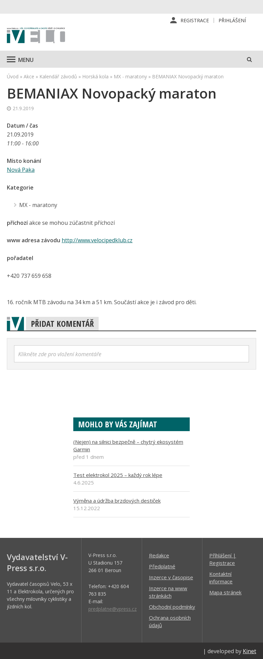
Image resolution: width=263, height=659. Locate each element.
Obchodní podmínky (172, 605)
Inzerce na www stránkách (168, 591)
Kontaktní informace (221, 576)
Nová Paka (21, 169)
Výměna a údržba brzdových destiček (117, 499)
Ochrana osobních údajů (170, 620)
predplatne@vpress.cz (112, 608)
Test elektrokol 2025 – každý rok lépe (117, 473)
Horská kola (95, 76)
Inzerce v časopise (171, 576)
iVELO (36, 35)
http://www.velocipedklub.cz (97, 239)
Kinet (249, 650)
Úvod (12, 76)
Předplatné (162, 565)
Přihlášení (232, 20)
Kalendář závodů (58, 76)
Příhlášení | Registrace (222, 558)
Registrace (194, 20)
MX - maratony (130, 76)
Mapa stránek (225, 591)
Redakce (159, 554)
